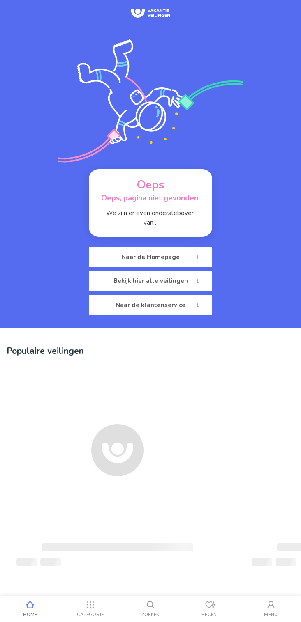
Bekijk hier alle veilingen (158, 281)
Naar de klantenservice (159, 305)
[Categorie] (90, 609)
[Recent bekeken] (211, 609)
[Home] (30, 609)
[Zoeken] (150, 609)
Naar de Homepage (161, 257)
